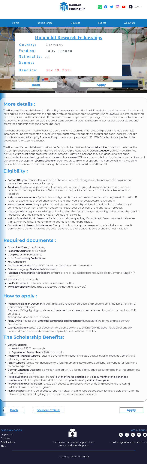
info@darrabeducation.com (132, 442)
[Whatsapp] (100, 7)
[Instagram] (118, 7)
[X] (133, 435)
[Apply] (101, 85)
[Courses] (8, 438)
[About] (4, 446)
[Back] (36, 85)
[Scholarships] (8, 442)
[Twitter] (112, 7)
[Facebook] (106, 7)
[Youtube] (124, 7)
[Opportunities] (8, 434)
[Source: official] (48, 410)
